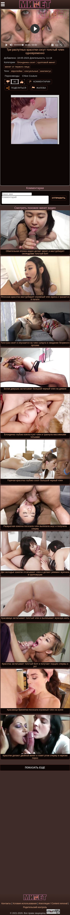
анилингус (45, 71)
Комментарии (41, 81)
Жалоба (41, 88)
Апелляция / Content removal (53, 903)
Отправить (58, 198)
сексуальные (31, 71)
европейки (16, 71)
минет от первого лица (17, 66)
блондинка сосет (26, 62)
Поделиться (18, 88)
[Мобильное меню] (2, 4)
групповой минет (46, 62)
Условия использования (25, 903)
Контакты (6, 903)
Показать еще (35, 767)
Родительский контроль (35, 907)
